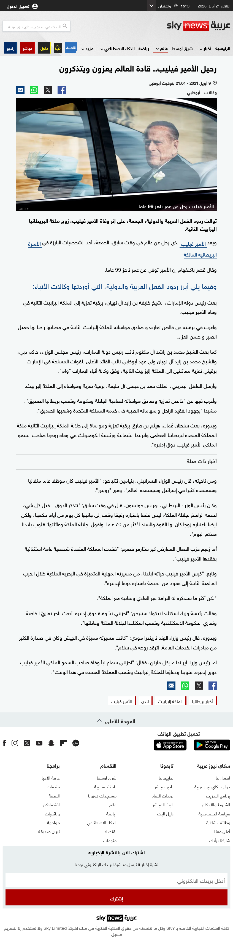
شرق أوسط (182, 48)
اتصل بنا (223, 777)
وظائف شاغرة (218, 822)
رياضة (144, 48)
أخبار (204, 49)
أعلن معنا (222, 831)
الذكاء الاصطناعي (117, 49)
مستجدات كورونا (102, 795)
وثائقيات (52, 813)
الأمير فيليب (193, 243)
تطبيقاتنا (166, 777)
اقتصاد (110, 831)
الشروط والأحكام (216, 804)
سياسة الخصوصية (214, 813)
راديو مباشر (164, 786)
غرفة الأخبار (50, 777)
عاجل (44, 47)
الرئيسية (222, 47)
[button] (27, 48)
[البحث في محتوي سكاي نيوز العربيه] (36, 26)
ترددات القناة (163, 795)
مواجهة (53, 822)
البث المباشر (163, 804)
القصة (54, 795)
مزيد (86, 49)
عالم (161, 48)
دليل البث (165, 813)
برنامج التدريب (218, 795)
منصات (53, 786)
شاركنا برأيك (219, 840)
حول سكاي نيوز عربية (212, 786)
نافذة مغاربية (105, 786)
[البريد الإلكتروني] (116, 880)
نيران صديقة (49, 831)
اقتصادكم (51, 804)
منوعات (109, 840)
